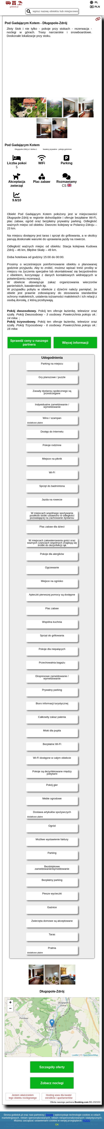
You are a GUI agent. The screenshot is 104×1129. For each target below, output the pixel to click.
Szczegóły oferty (52, 1067)
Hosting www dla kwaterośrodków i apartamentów (59, 1096)
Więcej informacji (75, 342)
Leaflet (75, 1055)
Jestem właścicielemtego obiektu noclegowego (23, 1096)
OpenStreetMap (90, 1055)
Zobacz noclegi (52, 1083)
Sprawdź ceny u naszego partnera (29, 342)
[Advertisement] (52, 67)
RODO (86, 1120)
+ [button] (10, 1003)
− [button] (10, 1009)
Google (49, 1114)
